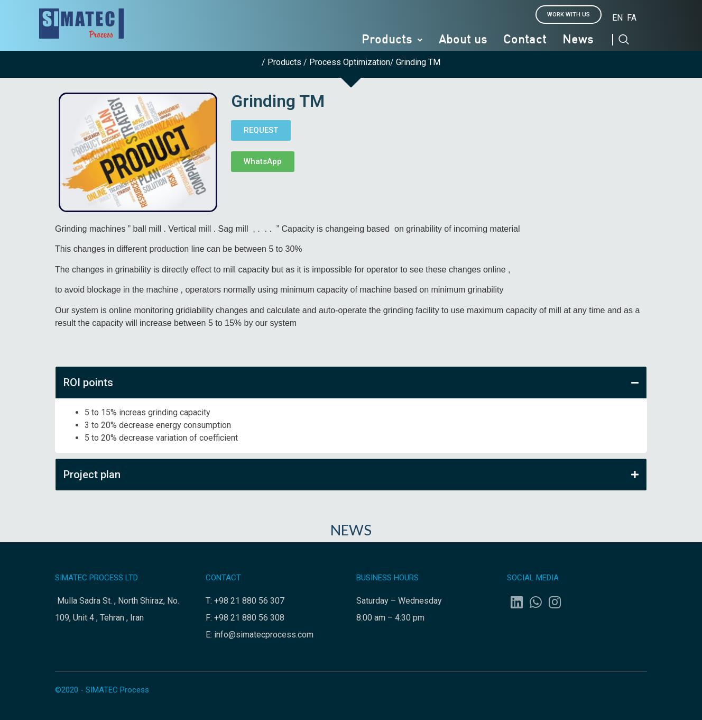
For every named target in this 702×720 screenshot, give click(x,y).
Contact (525, 39)
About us (463, 39)
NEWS (351, 530)
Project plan (351, 474)
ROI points (351, 382)
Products (392, 39)
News (578, 39)
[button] (568, 14)
